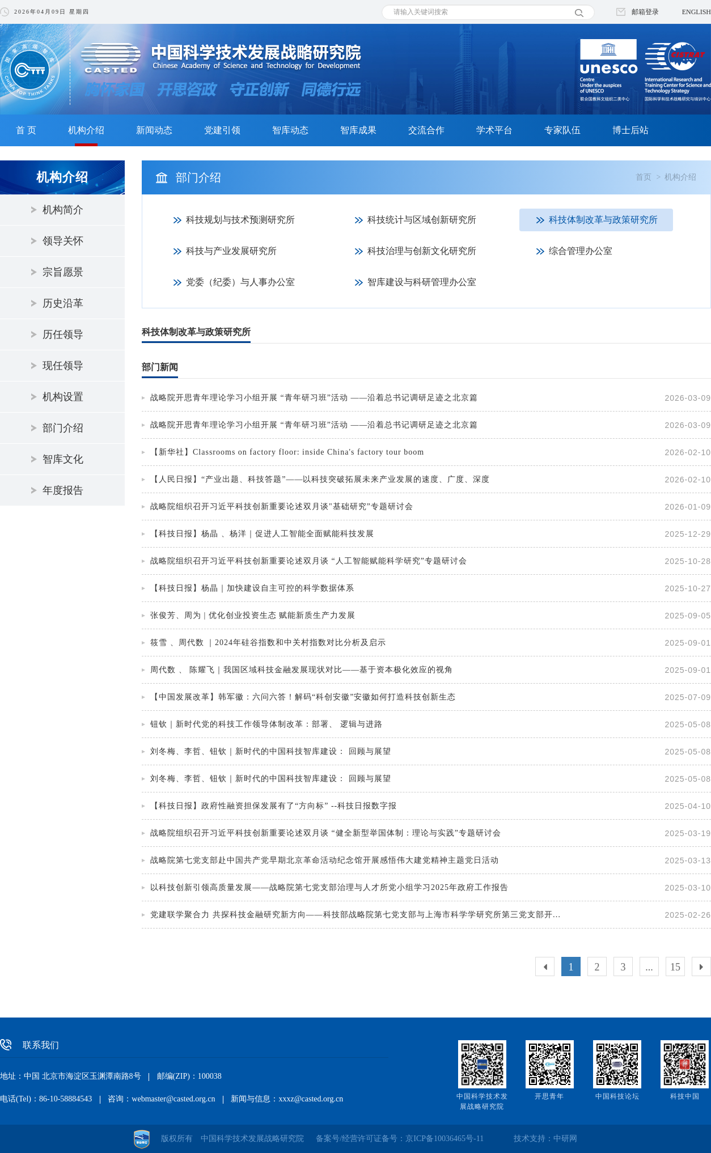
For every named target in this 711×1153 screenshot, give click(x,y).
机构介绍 (86, 130)
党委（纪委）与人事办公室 (240, 282)
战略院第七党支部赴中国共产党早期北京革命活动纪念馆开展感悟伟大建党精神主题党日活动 (324, 860)
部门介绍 (63, 428)
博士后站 (630, 130)
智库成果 (358, 130)
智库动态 (290, 130)
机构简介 (63, 209)
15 (675, 967)
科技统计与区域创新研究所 (421, 219)
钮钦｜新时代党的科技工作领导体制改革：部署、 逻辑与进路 (266, 724)
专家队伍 (562, 130)
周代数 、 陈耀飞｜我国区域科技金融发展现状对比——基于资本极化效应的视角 (301, 669)
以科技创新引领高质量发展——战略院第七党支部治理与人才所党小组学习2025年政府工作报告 (329, 887)
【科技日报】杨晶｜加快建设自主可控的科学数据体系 (252, 588)
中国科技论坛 (617, 1096)
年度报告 (63, 490)
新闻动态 (154, 130)
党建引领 (222, 130)
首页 (643, 177)
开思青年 (549, 1096)
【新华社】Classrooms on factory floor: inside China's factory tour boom (287, 452)
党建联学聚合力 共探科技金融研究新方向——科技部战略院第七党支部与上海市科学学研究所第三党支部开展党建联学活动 (358, 914)
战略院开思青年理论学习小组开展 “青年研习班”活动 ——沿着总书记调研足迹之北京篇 (314, 397)
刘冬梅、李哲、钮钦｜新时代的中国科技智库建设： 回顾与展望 (270, 751)
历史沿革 (63, 303)
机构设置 (63, 396)
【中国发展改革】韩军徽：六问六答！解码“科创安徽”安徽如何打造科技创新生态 (303, 697)
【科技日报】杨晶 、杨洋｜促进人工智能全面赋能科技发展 (262, 533)
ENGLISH (696, 12)
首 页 (26, 130)
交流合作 (426, 130)
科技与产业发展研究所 (231, 251)
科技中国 (685, 1096)
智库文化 (63, 459)
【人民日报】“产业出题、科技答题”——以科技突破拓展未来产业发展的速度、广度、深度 (320, 479)
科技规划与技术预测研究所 (240, 219)
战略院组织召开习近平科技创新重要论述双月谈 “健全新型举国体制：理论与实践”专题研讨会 (325, 833)
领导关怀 (63, 241)
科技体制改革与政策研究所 (603, 219)
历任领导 (63, 334)
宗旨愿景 (63, 272)
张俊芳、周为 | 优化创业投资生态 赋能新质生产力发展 (253, 615)
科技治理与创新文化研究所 (421, 251)
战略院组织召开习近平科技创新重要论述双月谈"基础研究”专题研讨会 (281, 506)
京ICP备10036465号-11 (444, 1138)
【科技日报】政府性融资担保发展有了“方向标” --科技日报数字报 (273, 806)
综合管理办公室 (580, 251)
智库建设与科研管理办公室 (421, 282)
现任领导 (63, 365)
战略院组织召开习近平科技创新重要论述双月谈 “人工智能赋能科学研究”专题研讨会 (308, 561)
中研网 (565, 1138)
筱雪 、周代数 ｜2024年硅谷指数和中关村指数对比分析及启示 (268, 642)
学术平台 (494, 130)
